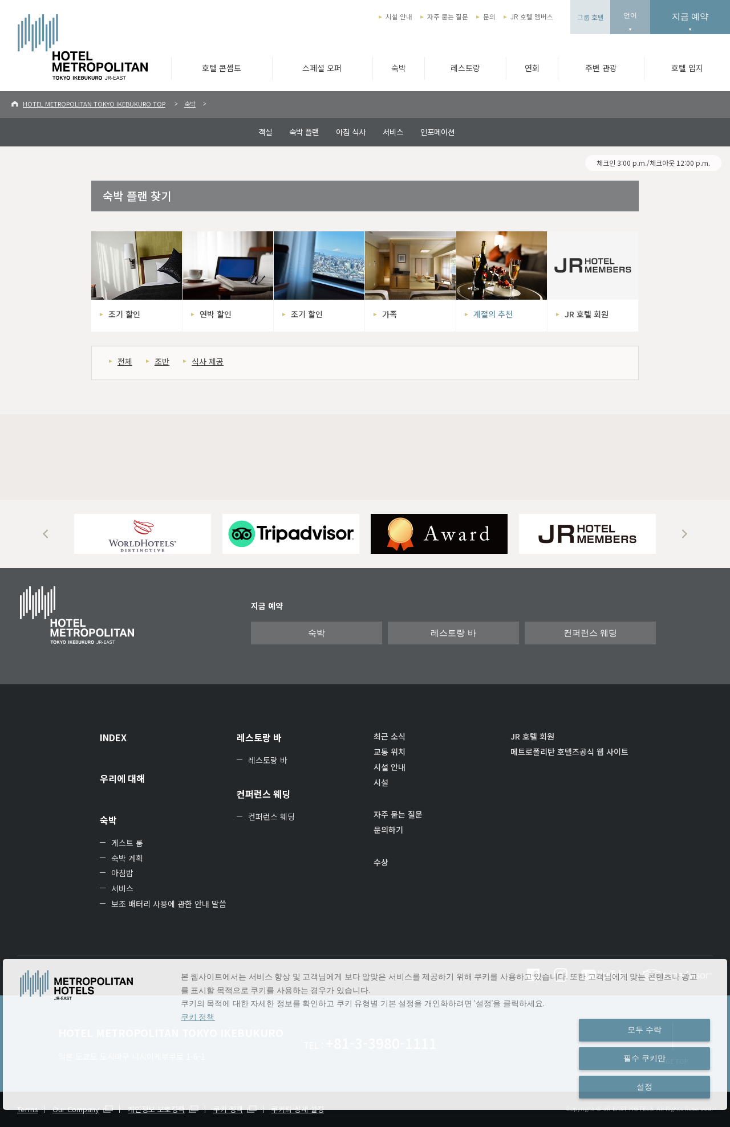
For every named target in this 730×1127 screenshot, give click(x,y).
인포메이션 (437, 131)
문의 (489, 16)
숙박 (398, 68)
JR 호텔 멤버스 (531, 16)
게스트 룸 (127, 842)
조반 (162, 361)
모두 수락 (644, 1029)
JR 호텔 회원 (532, 736)
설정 (644, 1086)
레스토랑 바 (453, 633)
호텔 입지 (687, 68)
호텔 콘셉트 (221, 68)
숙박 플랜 (304, 131)
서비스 (393, 131)
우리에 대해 (122, 778)
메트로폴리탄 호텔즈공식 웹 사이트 (569, 751)
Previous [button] (45, 533)
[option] (142, 534)
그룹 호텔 (590, 17)
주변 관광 (601, 68)
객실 (265, 131)
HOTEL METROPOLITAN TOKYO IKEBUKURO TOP (94, 103)
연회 (532, 68)
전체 (124, 361)
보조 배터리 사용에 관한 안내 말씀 (168, 903)
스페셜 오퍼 (322, 68)
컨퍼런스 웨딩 (590, 633)
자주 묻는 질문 (447, 16)
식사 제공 (208, 361)
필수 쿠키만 (644, 1058)
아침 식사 (351, 131)
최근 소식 (389, 736)
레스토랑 (465, 68)
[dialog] (365, 1034)
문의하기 (388, 829)
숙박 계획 (127, 858)
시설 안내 (399, 16)
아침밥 (122, 873)
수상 (381, 862)
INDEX (113, 737)
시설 (381, 782)
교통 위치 (389, 751)
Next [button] (684, 533)
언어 (630, 15)
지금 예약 (690, 16)
